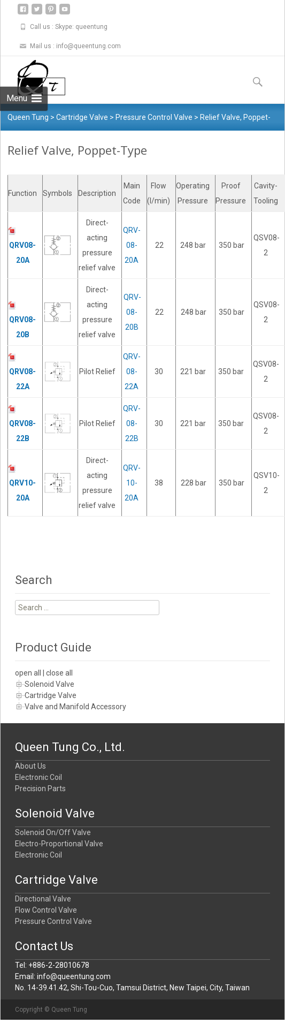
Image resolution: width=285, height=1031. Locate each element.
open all (28, 673)
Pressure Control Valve (53, 921)
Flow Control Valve (46, 910)
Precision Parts (40, 788)
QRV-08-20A (132, 245)
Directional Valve (43, 898)
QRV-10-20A (132, 483)
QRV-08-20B (131, 312)
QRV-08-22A (132, 371)
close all (59, 673)
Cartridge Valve (50, 695)
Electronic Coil (38, 777)
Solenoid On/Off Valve (53, 832)
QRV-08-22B (132, 423)
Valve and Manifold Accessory (75, 706)
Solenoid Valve (49, 684)
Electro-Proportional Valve (59, 843)
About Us (30, 766)
